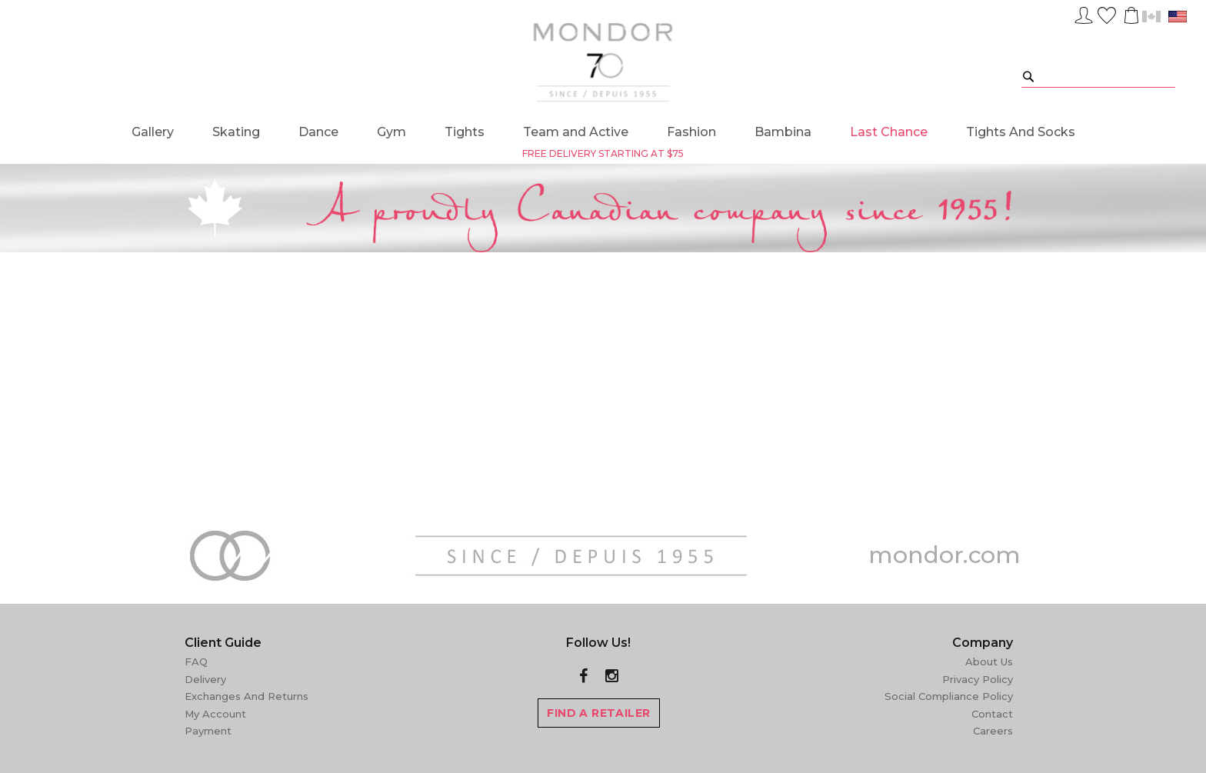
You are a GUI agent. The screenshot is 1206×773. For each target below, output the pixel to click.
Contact (992, 714)
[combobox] (1098, 76)
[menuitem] (153, 132)
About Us (989, 661)
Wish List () (1106, 13)
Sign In (1083, 13)
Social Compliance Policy (949, 696)
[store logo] (603, 62)
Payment (208, 731)
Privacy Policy (977, 679)
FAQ (196, 661)
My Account (215, 714)
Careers (993, 731)
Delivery (205, 679)
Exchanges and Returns (246, 696)
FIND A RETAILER (598, 713)
